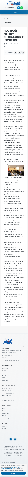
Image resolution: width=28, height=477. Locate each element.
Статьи (4, 375)
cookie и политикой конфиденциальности (11, 467)
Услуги (4, 370)
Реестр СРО (5, 368)
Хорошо (13, 473)
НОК (3, 378)
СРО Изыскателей (6, 395)
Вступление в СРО (6, 388)
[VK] (10, 439)
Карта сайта (5, 380)
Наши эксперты (6, 418)
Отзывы (4, 415)
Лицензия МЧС (6, 398)
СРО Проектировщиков (8, 393)
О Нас (3, 408)
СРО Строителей (6, 390)
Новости (4, 373)
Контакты (4, 410)
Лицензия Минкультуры (8, 400)
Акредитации (5, 413)
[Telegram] (15, 439)
